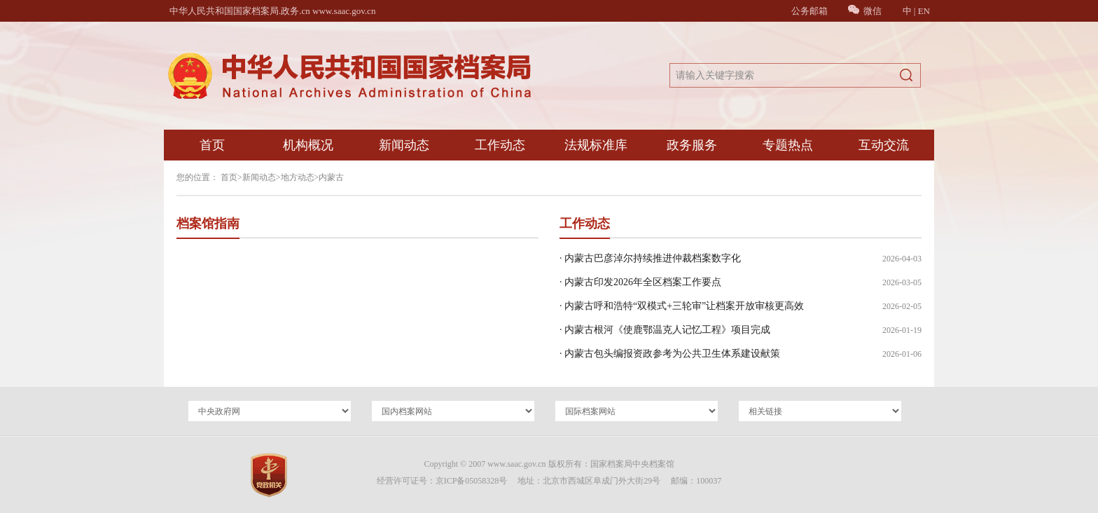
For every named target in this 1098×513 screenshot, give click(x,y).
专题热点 (788, 145)
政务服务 (692, 145)
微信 (865, 11)
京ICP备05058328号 (472, 481)
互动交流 (884, 145)
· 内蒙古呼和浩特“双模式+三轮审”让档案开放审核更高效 (682, 306)
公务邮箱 (809, 11)
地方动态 (297, 177)
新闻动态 (404, 145)
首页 (212, 145)
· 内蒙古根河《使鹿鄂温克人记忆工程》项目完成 (665, 329)
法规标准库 (595, 145)
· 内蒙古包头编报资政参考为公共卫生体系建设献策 (670, 353)
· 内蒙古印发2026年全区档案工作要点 (640, 282)
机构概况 (308, 145)
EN (924, 11)
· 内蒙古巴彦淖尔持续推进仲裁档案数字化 (650, 258)
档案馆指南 (207, 224)
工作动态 (500, 145)
